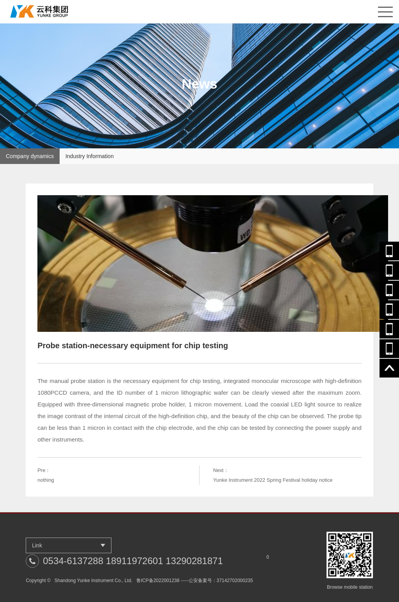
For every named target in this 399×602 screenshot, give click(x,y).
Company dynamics (30, 156)
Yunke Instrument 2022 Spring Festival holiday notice (272, 480)
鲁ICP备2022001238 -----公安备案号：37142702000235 (194, 580)
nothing (45, 480)
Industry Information (89, 156)
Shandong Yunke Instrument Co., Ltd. (93, 580)
